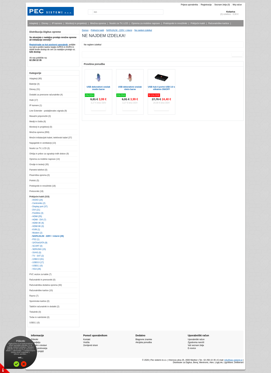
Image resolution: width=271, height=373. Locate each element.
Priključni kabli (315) (39, 196)
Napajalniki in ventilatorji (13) (42, 143)
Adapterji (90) (35, 78)
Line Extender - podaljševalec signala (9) (48, 111)
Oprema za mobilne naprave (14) (44, 159)
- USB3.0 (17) (37, 262)
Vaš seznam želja (196, 345)
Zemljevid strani (90, 345)
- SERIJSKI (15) (38, 249)
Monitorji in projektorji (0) (40, 127)
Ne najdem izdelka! (143, 30)
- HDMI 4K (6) (37, 223)
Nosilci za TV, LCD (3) (39, 148)
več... (20, 357)
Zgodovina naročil (196, 342)
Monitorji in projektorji (77, 23)
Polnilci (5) (34, 180)
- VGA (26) (36, 269)
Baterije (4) (34, 84)
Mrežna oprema (98, 23)
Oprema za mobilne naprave (146, 23)
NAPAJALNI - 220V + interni (119, 30)
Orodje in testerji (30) (39, 164)
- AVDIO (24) (37, 200)
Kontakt (86, 339)
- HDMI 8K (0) (37, 226)
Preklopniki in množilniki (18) (42, 186)
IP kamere (57, 23)
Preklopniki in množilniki (175, 23)
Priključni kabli (198, 23)
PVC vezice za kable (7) (40, 274)
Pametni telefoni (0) (38, 170)
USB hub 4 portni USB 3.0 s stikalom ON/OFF (161, 88)
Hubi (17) (33, 100)
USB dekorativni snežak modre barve (98, 88)
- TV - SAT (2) (37, 256)
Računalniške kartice (219, 23)
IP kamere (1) (35, 105)
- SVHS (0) (36, 252)
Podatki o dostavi (39, 345)
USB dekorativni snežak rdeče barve (130, 88)
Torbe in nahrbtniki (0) (39, 317)
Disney (45, 23)
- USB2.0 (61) (37, 259)
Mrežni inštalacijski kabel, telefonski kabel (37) (50, 137)
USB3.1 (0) (34, 322)
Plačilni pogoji (37, 351)
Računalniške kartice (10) (41, 290)
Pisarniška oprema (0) (39, 175)
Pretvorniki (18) (36, 191)
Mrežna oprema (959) (39, 132)
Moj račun (237, 4)
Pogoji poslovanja (39, 348)
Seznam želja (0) (222, 4)
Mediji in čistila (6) (37, 121)
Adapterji (34, 23)
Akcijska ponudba (144, 342)
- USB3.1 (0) (37, 265)
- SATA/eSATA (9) (39, 242)
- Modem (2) (36, 233)
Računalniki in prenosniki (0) (42, 279)
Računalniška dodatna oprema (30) (45, 285)
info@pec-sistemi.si (233, 360)
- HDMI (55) (36, 216)
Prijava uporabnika (189, 4)
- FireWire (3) (37, 213)
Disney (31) (34, 89)
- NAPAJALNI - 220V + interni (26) (47, 236)
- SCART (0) (37, 246)
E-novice (192, 348)
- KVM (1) (35, 229)
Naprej (237, 54)
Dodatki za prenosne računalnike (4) (46, 94)
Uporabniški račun (196, 339)
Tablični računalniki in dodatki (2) (44, 306)
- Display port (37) (39, 206)
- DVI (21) (35, 210)
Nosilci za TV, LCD (119, 23)
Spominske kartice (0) (39, 301)
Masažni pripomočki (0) (40, 116)
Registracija (206, 4)
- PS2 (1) (35, 239)
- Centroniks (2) (38, 203)
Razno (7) (34, 296)
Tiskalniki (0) (35, 312)
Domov (85, 30)
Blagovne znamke (144, 339)
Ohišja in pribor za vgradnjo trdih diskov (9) (49, 153)
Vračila (86, 342)
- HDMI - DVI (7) (38, 219)
